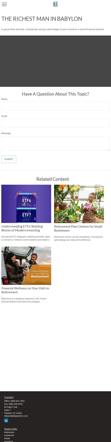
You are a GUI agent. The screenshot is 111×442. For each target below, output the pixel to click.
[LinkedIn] (6, 420)
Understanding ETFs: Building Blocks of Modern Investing (22, 228)
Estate (7, 438)
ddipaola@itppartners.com (16, 416)
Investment (9, 435)
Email (4, 116)
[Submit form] (8, 159)
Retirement (9, 432)
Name (4, 99)
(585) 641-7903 (17, 401)
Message (6, 133)
